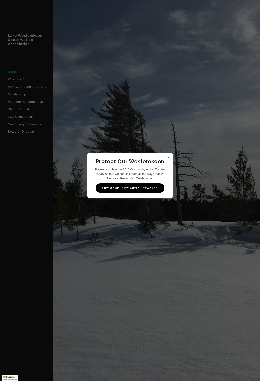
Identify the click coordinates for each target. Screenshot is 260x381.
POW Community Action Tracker (130, 188)
